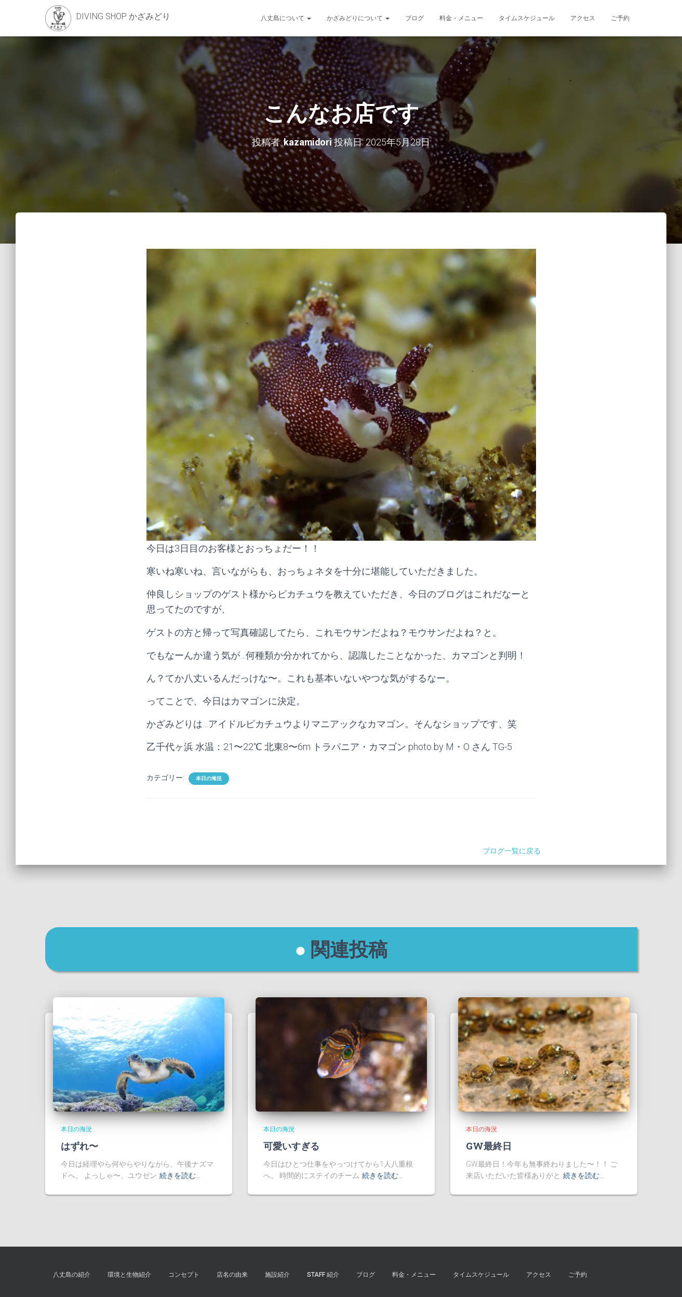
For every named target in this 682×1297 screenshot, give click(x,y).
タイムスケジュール (527, 18)
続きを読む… (179, 1175)
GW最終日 (489, 1146)
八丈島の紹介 (71, 1274)
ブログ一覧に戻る (513, 851)
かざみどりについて (358, 18)
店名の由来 (232, 1274)
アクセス (582, 18)
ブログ (414, 18)
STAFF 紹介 (323, 1274)
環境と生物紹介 (129, 1274)
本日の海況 (209, 778)
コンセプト (183, 1274)
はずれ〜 (79, 1146)
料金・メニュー (461, 18)
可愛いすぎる (291, 1146)
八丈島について (286, 18)
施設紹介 (277, 1274)
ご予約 (620, 18)
